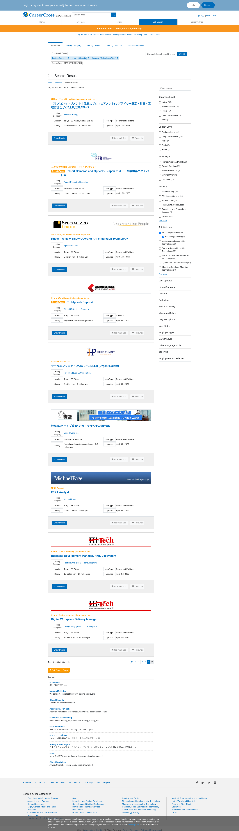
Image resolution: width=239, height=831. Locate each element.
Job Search (158, 22)
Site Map (89, 782)
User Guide (211, 16)
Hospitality (166, 216)
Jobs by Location (93, 45)
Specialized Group (72, 245)
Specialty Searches (135, 45)
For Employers (103, 782)
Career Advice (197, 22)
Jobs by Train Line (114, 45)
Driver (52, 753)
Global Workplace (58, 762)
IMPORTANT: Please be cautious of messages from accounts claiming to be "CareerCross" (119, 34)
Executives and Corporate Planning (43, 798)
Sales (74, 798)
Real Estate (77, 810)
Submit (182, 54)
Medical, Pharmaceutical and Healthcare (189, 798)
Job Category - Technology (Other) (103, 58)
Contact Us (40, 782)
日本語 (201, 16)
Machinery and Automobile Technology (172, 242)
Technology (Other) (171, 232)
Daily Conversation (170, 115)
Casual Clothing (169, 166)
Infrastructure (168, 200)
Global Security (57, 700)
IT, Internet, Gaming (171, 196)
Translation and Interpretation (185, 810)
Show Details (59, 138)
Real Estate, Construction (173, 205)
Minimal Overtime (169, 175)
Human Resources (35, 804)
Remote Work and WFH (173, 162)
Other (174, 812)
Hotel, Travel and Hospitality (184, 801)
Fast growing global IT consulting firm (80, 563)
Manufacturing (168, 192)
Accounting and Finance (38, 801)
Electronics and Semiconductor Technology (174, 256)
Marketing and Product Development (88, 801)
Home (42, 22)
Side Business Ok (169, 170)
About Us (27, 782)
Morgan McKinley (58, 691)
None (164, 120)
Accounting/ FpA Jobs (60, 709)
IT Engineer (55, 682)
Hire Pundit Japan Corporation (77, 373)
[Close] (51, 827)
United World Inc (71, 433)
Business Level (169, 106)
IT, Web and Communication (175, 262)
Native (165, 102)
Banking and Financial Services (86, 807)
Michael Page (70, 499)
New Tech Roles (57, 726)
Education (176, 807)
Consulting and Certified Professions (88, 804)
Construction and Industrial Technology (172, 249)
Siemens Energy (71, 114)
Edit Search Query (59, 53)
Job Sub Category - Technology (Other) (69, 58)
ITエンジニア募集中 (58, 735)
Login (192, 5)
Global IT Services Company (76, 309)
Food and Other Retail (181, 804)
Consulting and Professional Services (173, 210)
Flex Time (167, 179)
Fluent (165, 111)
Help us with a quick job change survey (119, 28)
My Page (81, 22)
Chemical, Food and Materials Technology (173, 268)
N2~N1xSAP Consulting (61, 718)
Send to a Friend (57, 782)
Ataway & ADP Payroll (60, 744)
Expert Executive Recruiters (76, 182)
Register (208, 5)
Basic (164, 145)
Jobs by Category (73, 45)
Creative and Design (131, 798)
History (119, 22)
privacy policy (133, 825)
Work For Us (74, 782)
